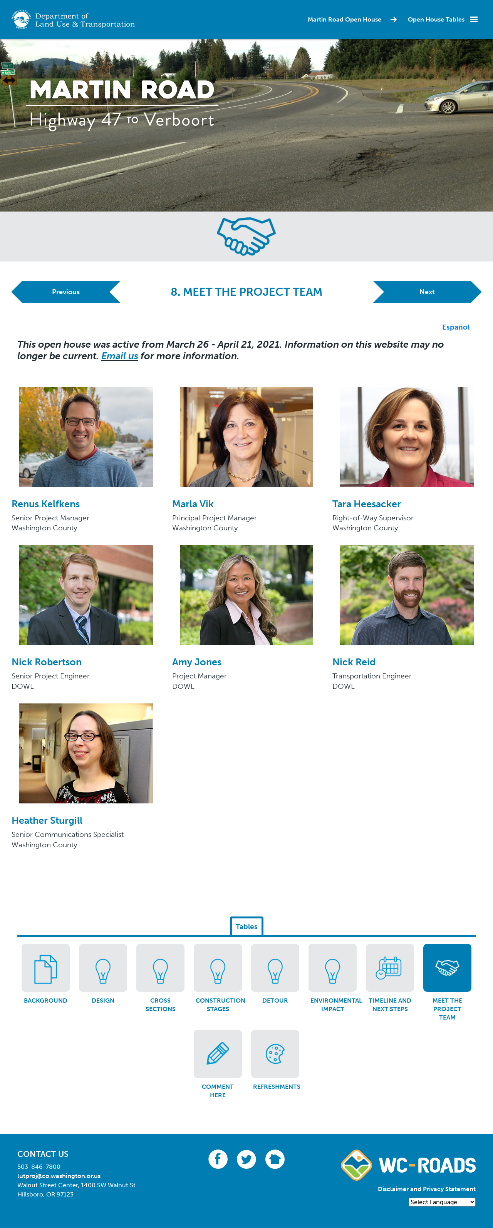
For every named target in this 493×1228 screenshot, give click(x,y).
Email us (119, 356)
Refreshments (276, 1086)
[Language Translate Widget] (442, 1202)
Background (45, 1000)
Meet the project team (447, 1009)
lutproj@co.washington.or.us (59, 1176)
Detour (275, 1000)
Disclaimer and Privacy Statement (427, 1189)
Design (103, 1000)
